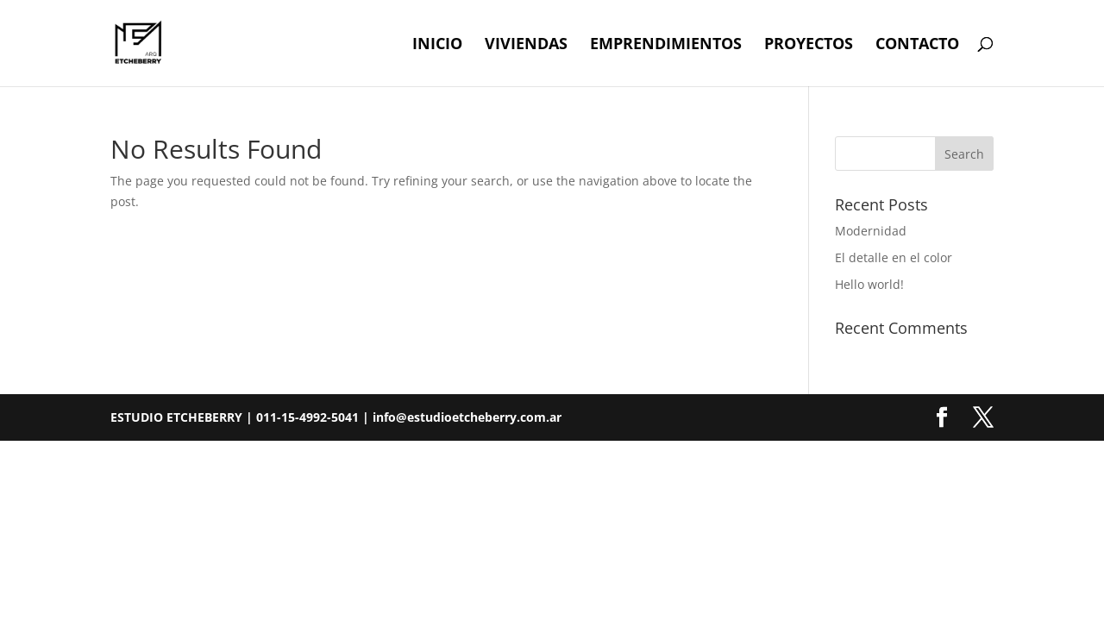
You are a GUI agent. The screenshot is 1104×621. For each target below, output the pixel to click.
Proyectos (808, 45)
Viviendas (526, 45)
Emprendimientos (666, 45)
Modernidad (870, 231)
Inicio (437, 45)
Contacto (917, 45)
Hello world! (869, 284)
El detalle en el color (893, 257)
